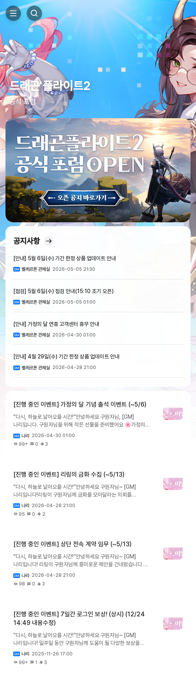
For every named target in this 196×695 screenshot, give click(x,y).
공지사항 (33, 241)
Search (34, 13)
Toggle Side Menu (13, 13)
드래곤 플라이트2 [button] (49, 86)
